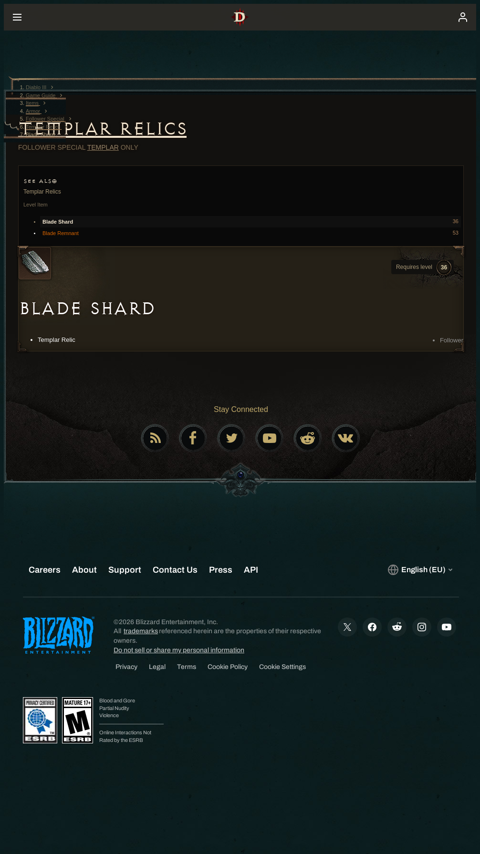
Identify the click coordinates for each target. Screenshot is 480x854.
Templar (103, 147)
